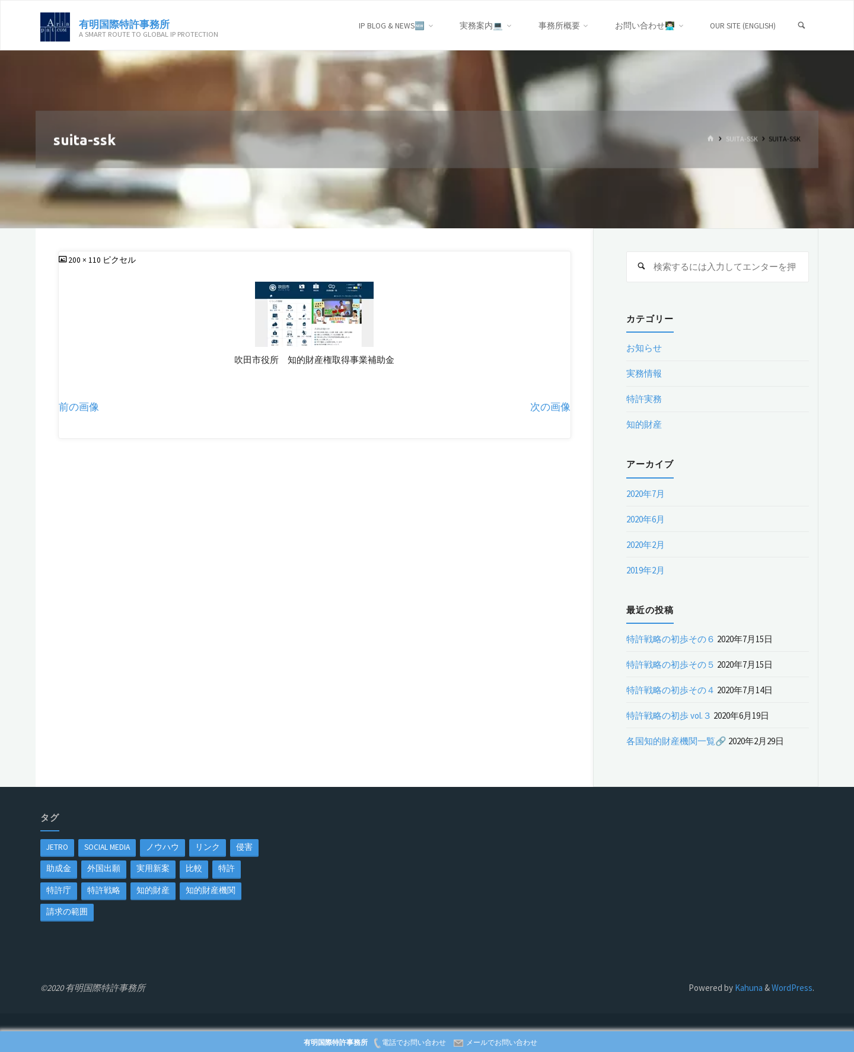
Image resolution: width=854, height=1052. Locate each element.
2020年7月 (645, 493)
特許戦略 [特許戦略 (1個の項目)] (103, 890)
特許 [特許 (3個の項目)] (226, 868)
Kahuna (748, 987)
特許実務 (644, 398)
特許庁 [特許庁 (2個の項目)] (58, 890)
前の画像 (79, 407)
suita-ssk (742, 139)
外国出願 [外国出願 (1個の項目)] (103, 868)
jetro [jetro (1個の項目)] (57, 847)
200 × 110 (85, 260)
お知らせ (644, 347)
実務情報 (644, 373)
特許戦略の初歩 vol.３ (669, 715)
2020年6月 (645, 519)
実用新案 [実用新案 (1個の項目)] (153, 868)
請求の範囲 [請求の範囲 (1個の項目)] (67, 912)
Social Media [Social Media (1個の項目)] (107, 847)
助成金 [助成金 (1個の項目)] (58, 868)
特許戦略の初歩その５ (670, 664)
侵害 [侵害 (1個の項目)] (244, 847)
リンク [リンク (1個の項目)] (207, 847)
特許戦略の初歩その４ (670, 690)
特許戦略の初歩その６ (670, 639)
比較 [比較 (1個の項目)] (194, 868)
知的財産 (644, 424)
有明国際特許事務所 (124, 23)
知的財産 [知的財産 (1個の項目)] (153, 890)
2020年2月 (645, 544)
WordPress (792, 987)
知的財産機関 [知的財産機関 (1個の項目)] (210, 890)
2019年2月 (645, 570)
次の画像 (550, 407)
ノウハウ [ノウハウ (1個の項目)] (162, 847)
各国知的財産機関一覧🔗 (676, 741)
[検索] (802, 26)
